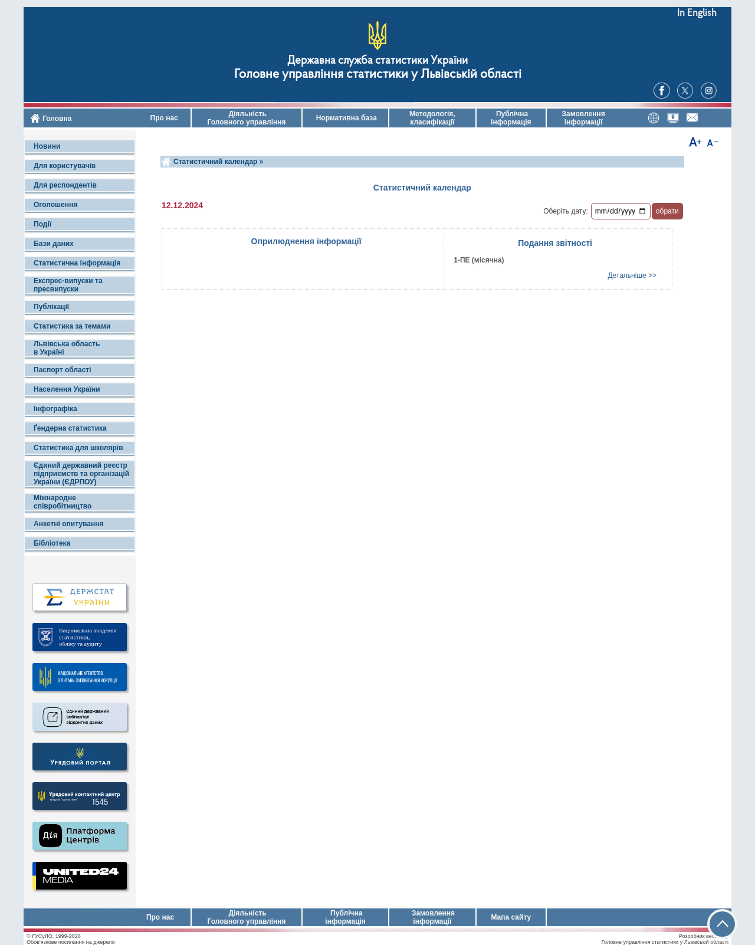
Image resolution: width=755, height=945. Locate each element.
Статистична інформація (77, 263)
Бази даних (54, 243)
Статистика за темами (72, 326)
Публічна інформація (511, 118)
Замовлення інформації (583, 118)
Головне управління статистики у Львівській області (377, 74)
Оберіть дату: (565, 211)
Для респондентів (65, 185)
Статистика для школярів (78, 448)
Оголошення (55, 205)
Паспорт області (62, 370)
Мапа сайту (511, 917)
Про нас (163, 118)
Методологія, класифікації (432, 118)
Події (42, 224)
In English (697, 13)
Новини (47, 146)
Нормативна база (345, 118)
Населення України (67, 389)
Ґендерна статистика (70, 428)
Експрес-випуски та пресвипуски (68, 285)
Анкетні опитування (68, 524)
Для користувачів (65, 166)
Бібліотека (52, 543)
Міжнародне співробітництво (62, 502)
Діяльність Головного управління (246, 118)
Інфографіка (55, 409)
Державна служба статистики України (377, 61)
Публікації (51, 307)
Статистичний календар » (218, 162)
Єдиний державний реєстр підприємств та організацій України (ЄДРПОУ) (81, 473)
